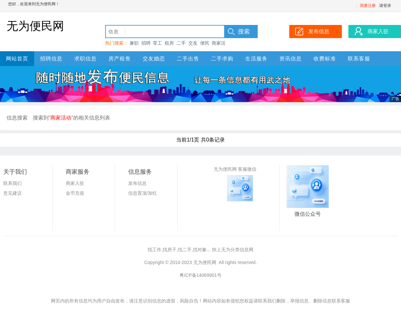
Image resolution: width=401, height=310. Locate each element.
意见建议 (12, 193)
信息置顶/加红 (142, 193)
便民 (204, 43)
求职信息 (85, 58)
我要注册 (368, 5)
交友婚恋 (154, 58)
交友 (193, 43)
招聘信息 (51, 58)
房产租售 (119, 58)
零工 (157, 43)
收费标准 (325, 58)
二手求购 (222, 58)
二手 (181, 43)
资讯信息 (290, 58)
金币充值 (75, 193)
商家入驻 (75, 183)
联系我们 (12, 183)
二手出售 (188, 58)
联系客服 (359, 58)
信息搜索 (17, 118)
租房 (169, 43)
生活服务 (256, 58)
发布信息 (137, 183)
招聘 (146, 43)
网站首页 (17, 58)
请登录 (385, 5)
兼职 (134, 43)
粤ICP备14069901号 (200, 275)
